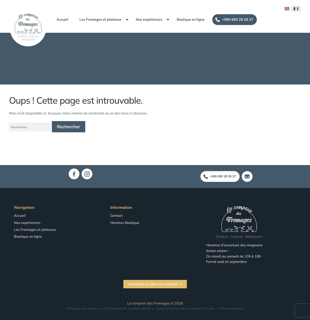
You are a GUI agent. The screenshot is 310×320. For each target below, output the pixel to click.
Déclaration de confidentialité (127, 308)
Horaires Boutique (124, 222)
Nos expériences (149, 18)
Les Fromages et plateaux (100, 18)
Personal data (232, 308)
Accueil (62, 18)
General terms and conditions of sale (185, 308)
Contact (116, 215)
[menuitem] (286, 8)
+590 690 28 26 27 (237, 18)
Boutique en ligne (191, 18)
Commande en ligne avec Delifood (155, 284)
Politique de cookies (82, 308)
